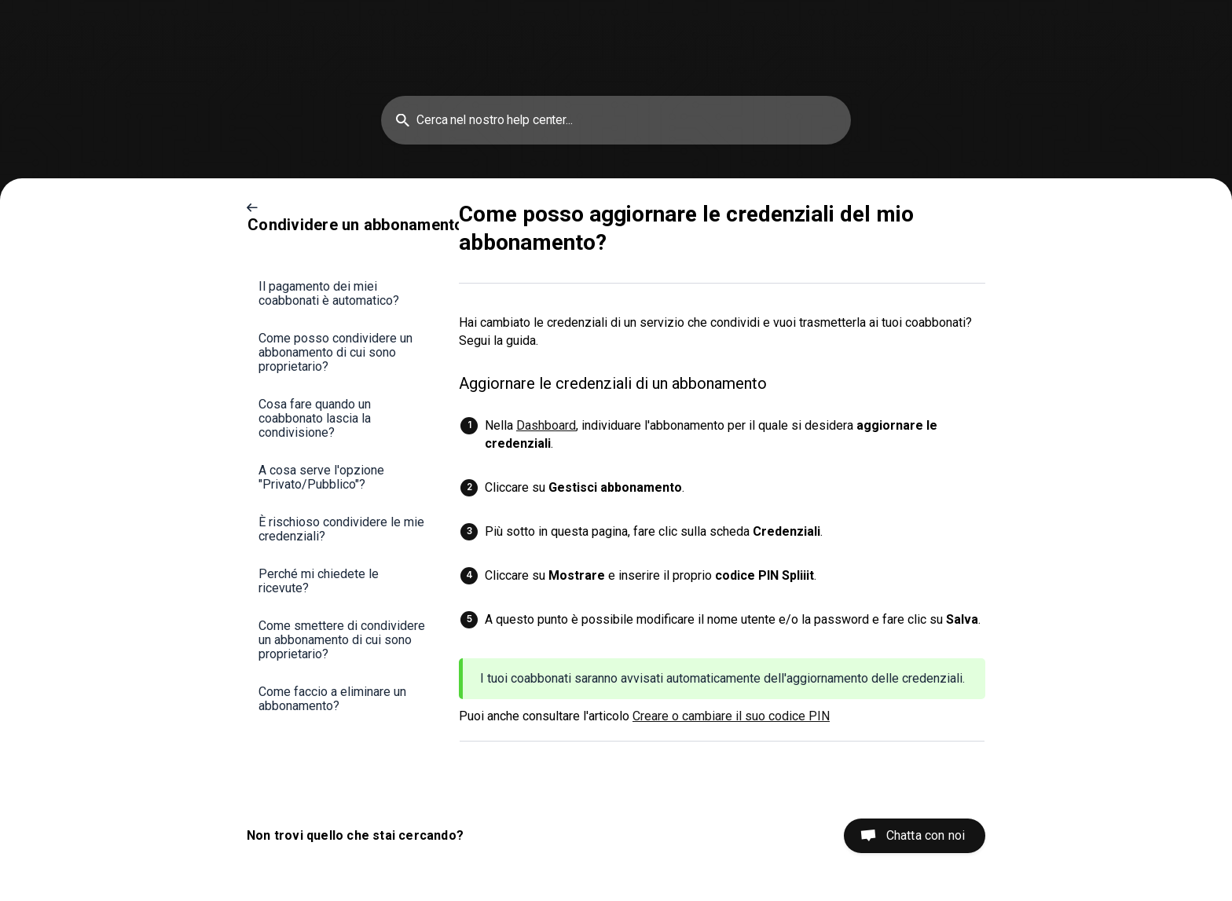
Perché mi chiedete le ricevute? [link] (318, 580)
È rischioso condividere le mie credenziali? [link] (341, 529)
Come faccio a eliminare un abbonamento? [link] (332, 698)
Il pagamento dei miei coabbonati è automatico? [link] (328, 293)
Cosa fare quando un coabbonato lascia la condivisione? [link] (314, 418)
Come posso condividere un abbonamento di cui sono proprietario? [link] (335, 352)
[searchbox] (616, 120)
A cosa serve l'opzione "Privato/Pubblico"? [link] (321, 477)
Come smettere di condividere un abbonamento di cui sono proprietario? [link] (341, 639)
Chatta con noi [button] (925, 835)
